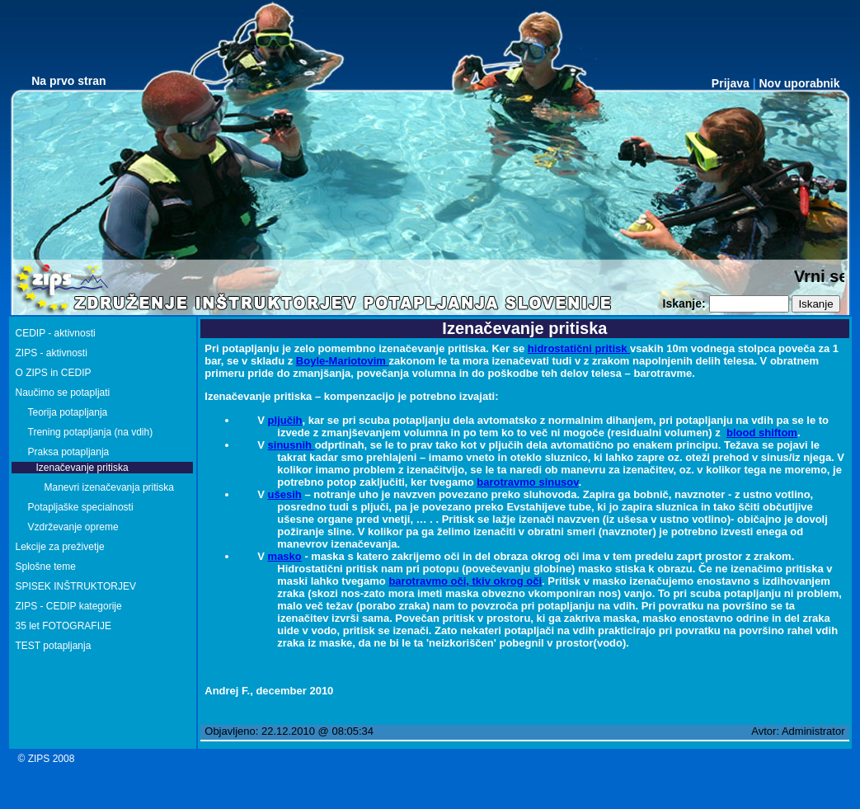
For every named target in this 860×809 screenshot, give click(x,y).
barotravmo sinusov (527, 482)
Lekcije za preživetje (60, 547)
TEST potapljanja (54, 645)
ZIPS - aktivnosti (51, 353)
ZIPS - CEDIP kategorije (69, 606)
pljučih (285, 420)
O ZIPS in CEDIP (54, 373)
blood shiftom (761, 432)
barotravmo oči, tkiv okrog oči (465, 581)
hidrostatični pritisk (579, 348)
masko (285, 556)
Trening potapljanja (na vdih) (90, 432)
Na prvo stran (68, 80)
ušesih (285, 494)
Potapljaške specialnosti (81, 507)
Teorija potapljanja (68, 412)
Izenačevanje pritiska (82, 467)
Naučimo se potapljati (63, 392)
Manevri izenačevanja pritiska (109, 487)
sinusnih (291, 445)
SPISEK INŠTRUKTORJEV (76, 586)
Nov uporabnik (799, 83)
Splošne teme (46, 566)
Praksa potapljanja (69, 452)
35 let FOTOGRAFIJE (63, 626)
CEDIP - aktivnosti (56, 333)
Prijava (731, 83)
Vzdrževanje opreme (73, 527)
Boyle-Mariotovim (342, 361)
